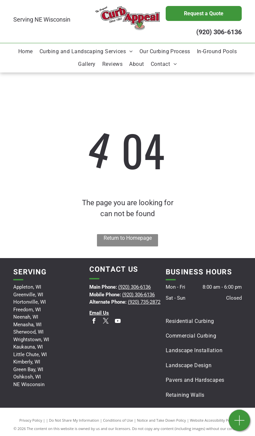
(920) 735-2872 (144, 302)
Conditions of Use (118, 420)
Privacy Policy (30, 420)
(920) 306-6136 (219, 32)
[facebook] (93, 322)
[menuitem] (25, 51)
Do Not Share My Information (74, 420)
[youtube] (117, 322)
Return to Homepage (128, 238)
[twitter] (105, 322)
